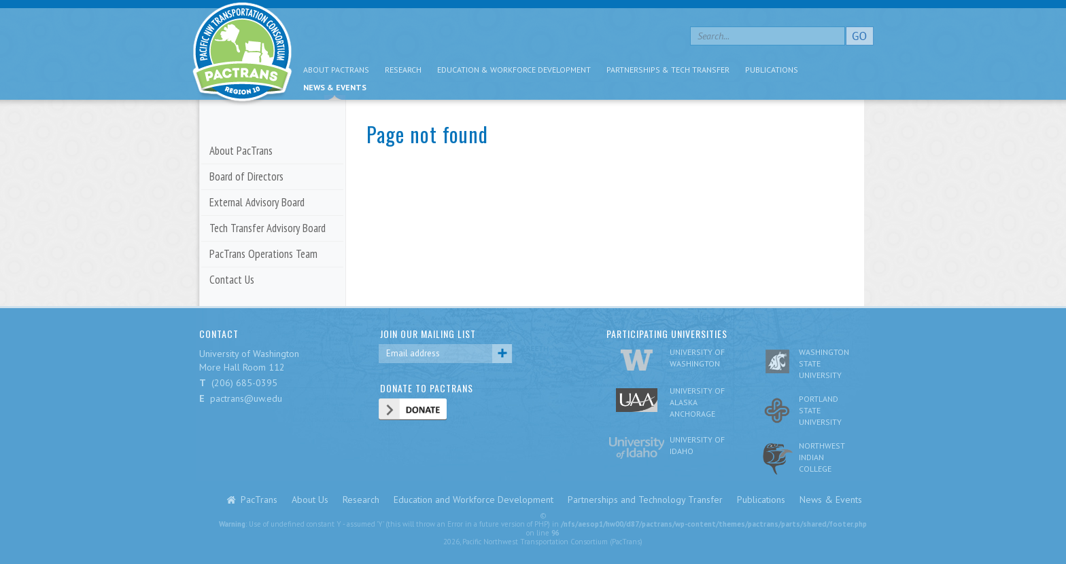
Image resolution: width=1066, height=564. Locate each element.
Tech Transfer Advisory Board (267, 228)
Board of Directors (246, 176)
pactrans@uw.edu (246, 398)
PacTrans (259, 499)
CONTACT (219, 333)
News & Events (334, 87)
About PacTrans (336, 69)
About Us (310, 499)
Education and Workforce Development (473, 499)
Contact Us (231, 279)
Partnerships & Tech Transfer (667, 69)
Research (403, 69)
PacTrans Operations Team (263, 253)
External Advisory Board (257, 202)
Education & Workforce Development (514, 69)
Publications (771, 69)
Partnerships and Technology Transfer (645, 499)
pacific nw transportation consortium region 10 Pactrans (242, 54)
